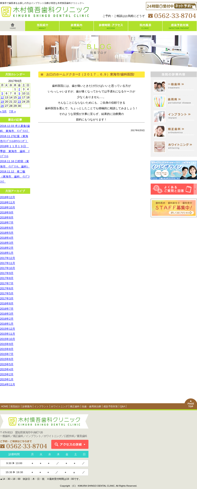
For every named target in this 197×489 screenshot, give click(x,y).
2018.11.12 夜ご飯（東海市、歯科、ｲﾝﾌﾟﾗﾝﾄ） (15, 176)
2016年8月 (6, 303)
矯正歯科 (75, 406)
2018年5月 (6, 232)
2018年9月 (6, 212)
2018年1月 (6, 252)
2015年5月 (6, 364)
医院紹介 (15, 406)
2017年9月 (6, 273)
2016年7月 (6, 308)
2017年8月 (6, 278)
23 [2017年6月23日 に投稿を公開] (19, 101)
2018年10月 (7, 207)
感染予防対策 (110, 406)
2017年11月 (7, 263)
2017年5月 (6, 293)
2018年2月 (6, 247)
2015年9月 (6, 344)
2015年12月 (7, 328)
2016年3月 (6, 313)
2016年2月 (6, 318)
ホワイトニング (59, 406)
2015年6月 (6, 359)
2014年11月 (7, 384)
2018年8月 (6, 217)
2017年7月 (6, 283)
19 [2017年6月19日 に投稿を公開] (2, 101)
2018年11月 (7, 202)
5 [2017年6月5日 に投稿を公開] (2, 93)
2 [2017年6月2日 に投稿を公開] (19, 89)
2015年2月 (6, 374)
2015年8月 (6, 349)
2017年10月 (7, 268)
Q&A (122, 406)
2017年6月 (6, 288)
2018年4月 (6, 237)
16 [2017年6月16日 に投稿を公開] (19, 97)
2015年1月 (6, 379)
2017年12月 (7, 258)
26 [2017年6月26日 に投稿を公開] (2, 105)
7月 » (12, 111)
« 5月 (3, 111)
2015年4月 (6, 369)
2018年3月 (6, 242)
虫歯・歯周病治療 (91, 406)
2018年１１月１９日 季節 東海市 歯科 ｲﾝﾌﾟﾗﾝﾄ (15, 151)
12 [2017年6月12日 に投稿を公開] (2, 97)
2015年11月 (7, 333)
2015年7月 (6, 354)
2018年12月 (7, 197)
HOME (4, 406)
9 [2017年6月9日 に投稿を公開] (19, 93)
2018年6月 (6, 227)
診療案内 (27, 406)
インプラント (41, 406)
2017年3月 (6, 298)
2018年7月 (6, 222)
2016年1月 (6, 323)
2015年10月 (7, 339)
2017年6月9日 (138, 130)
